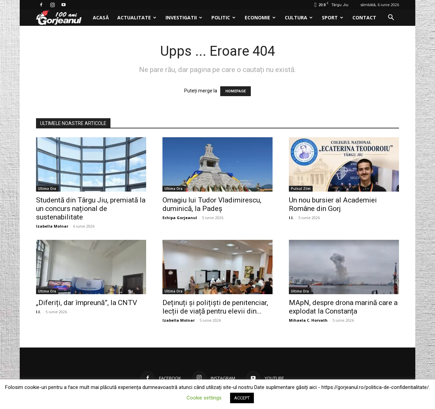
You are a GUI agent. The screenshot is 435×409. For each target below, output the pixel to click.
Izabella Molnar (52, 226)
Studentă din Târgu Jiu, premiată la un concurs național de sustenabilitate (90, 208)
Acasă (101, 17)
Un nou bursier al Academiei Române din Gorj (333, 204)
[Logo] (62, 18)
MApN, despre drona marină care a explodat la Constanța (343, 307)
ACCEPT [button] (242, 398)
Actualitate (136, 17)
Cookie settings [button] (204, 398)
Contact (364, 17)
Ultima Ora (47, 188)
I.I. (291, 217)
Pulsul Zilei (301, 188)
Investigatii (184, 17)
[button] (391, 18)
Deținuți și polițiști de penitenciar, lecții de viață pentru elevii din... (215, 307)
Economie (260, 17)
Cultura (299, 17)
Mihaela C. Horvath (308, 320)
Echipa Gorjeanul (179, 217)
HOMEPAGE (235, 91)
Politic (223, 17)
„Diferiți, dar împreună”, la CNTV (86, 303)
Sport (332, 17)
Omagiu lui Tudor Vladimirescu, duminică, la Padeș (211, 204)
